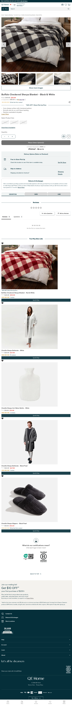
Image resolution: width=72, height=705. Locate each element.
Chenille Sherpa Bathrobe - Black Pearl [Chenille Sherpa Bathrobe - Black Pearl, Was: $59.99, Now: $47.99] (14, 466)
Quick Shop (36, 300)
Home (7, 702)
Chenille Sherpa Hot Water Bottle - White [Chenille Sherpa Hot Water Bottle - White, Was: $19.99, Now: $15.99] (15, 408)
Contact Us (9, 613)
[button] (20, 5)
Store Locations (10, 621)
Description (13, 194)
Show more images (36, 88)
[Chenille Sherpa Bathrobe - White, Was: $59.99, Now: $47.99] (36, 327)
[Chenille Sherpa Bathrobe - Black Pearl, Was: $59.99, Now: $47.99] (36, 442)
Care (59, 194)
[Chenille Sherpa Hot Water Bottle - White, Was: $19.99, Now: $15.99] (36, 384)
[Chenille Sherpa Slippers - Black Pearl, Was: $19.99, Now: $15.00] (36, 500)
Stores (64, 702)
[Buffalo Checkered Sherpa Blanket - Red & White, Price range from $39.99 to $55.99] (36, 267)
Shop (22, 702)
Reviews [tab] (4, 217)
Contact (50, 702)
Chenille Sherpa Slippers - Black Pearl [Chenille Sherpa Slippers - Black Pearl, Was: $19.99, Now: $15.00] (14, 523)
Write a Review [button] (64, 213)
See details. (24, 1)
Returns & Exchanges (12, 617)
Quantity (4, 132)
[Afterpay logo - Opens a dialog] (32, 149)
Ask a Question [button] (48, 213)
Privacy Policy (39, 685)
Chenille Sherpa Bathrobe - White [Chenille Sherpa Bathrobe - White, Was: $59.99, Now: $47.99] (12, 350)
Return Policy (21, 187)
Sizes (36, 194)
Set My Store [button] (62, 162)
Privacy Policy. (30, 598)
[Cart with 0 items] (68, 5)
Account (36, 702)
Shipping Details (61, 173)
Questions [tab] (17, 217)
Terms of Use (31, 685)
